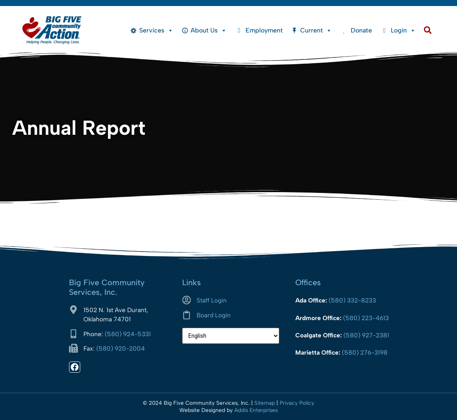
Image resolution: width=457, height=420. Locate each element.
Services (156, 30)
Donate (361, 30)
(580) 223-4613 (366, 318)
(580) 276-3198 (365, 352)
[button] (428, 30)
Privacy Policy (297, 403)
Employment (264, 30)
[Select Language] (230, 336)
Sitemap (264, 403)
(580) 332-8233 (352, 300)
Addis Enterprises (256, 410)
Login (403, 30)
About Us (209, 30)
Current (316, 30)
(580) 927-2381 (366, 335)
